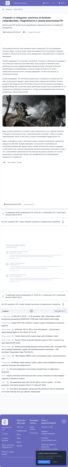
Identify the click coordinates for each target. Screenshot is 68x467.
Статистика (34, 433)
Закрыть (55, 462)
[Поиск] (53, 3)
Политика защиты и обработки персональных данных (49, 447)
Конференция (22, 431)
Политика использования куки (48, 439)
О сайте (5, 434)
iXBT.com (20, 427)
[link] (12, 329)
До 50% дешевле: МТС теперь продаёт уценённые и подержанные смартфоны (33, 222)
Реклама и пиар (47, 427)
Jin (4, 162)
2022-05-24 (18, 9)
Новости (9, 9)
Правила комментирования (48, 432)
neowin (19, 162)
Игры (19, 438)
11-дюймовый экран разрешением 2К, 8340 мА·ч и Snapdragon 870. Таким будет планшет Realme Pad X (34, 214)
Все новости (60, 311)
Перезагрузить (44, 462)
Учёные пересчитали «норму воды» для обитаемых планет (36, 336)
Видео (19, 442)
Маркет (19, 446)
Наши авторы (32, 428)
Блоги (19, 434)
